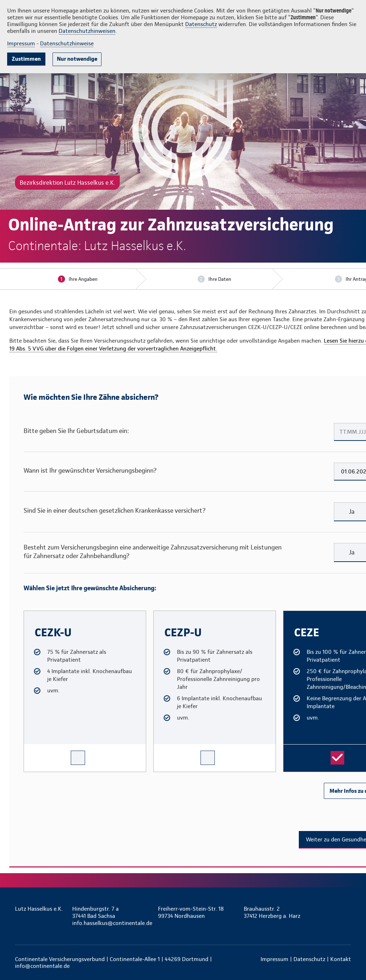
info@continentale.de (42, 965)
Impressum (21, 43)
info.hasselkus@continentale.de (111, 923)
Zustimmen (26, 58)
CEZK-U (30, 614)
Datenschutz (201, 24)
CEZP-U (160, 614)
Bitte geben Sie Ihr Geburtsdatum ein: (76, 430)
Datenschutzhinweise (67, 43)
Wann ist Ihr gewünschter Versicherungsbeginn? (90, 470)
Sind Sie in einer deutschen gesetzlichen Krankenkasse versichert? (115, 510)
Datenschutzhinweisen (87, 31)
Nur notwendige (77, 58)
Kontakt (340, 959)
